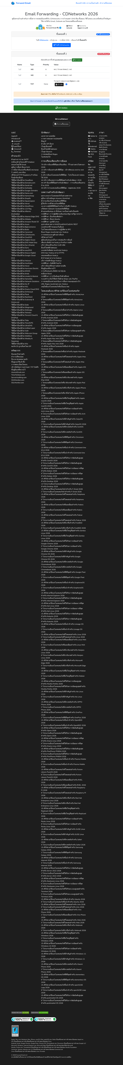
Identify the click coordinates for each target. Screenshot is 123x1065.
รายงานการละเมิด (92, 191)
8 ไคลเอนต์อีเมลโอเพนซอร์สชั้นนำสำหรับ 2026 (62, 311)
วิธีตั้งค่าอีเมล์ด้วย (22, 180)
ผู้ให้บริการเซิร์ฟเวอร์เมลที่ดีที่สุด (53, 203)
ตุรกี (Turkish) (103, 209)
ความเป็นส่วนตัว (92, 3)
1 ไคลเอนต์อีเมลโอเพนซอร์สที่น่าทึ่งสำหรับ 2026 (62, 394)
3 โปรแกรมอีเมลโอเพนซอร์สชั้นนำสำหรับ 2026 (62, 589)
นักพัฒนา (45, 132)
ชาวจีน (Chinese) (105, 140)
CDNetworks (43, 40)
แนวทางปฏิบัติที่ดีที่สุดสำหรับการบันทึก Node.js (59, 206)
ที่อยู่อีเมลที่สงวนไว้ (18, 370)
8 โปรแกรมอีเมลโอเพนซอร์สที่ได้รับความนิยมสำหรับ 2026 (63, 415)
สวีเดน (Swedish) (105, 204)
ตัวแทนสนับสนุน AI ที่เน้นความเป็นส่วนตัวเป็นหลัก (60, 211)
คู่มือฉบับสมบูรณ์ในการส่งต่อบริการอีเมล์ (56, 240)
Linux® (15, 144)
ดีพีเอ (90, 188)
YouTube (92, 151)
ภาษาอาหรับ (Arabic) (103, 137)
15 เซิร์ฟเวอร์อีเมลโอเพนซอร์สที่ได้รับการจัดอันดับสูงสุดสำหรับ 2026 (62, 316)
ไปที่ (103, 34)
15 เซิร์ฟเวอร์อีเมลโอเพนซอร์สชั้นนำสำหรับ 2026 (62, 306)
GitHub (92, 141)
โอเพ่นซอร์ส (45, 157)
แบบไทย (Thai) (104, 206)
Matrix (92, 149)
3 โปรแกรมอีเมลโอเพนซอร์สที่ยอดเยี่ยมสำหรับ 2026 (63, 916)
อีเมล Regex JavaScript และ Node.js (54, 232)
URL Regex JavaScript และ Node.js (54, 284)
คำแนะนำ (16, 155)
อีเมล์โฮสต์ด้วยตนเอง (49, 149)
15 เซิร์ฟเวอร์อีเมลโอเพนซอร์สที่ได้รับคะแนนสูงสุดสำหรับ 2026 (62, 890)
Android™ (16, 141)
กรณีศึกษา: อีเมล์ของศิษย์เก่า (52, 216)
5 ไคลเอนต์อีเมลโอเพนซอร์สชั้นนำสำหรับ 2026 (63, 352)
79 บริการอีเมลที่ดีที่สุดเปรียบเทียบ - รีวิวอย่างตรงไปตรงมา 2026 (63, 165)
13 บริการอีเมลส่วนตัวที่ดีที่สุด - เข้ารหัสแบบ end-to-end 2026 (62, 171)
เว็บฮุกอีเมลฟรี (46, 146)
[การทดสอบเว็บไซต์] (22, 1019)
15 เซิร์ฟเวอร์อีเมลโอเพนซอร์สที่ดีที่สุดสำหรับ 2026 (62, 295)
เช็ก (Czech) (103, 143)
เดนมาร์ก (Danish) (105, 145)
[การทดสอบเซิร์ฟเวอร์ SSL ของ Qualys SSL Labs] (20, 1012)
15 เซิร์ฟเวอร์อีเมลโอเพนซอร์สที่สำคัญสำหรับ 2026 (62, 420)
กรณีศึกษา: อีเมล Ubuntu (50, 219)
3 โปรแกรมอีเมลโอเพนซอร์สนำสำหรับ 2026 (61, 492)
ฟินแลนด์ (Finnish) (105, 154)
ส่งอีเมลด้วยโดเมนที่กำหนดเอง (22, 162)
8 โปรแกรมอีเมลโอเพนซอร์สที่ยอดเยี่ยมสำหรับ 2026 (61, 511)
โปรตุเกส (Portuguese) (103, 194)
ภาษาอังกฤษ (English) (103, 151)
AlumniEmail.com (18, 372)
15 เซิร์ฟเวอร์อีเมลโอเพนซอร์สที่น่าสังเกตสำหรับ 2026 (62, 378)
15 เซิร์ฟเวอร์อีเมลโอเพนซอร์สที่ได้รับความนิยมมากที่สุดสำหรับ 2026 (62, 469)
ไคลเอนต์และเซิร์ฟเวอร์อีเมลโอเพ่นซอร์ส (60, 290)
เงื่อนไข (91, 183)
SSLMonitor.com (17, 383)
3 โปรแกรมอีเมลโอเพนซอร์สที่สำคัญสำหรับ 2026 (63, 424)
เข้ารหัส (59, 85)
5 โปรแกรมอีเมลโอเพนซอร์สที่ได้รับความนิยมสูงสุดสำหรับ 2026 (63, 687)
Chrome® (16, 149)
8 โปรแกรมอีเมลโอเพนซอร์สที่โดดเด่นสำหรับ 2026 (62, 500)
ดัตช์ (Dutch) (103, 147)
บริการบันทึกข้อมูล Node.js (51, 260)
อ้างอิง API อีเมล (47, 144)
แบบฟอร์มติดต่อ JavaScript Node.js (54, 250)
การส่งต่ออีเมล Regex (49, 154)
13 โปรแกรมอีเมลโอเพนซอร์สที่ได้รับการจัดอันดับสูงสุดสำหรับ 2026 (62, 485)
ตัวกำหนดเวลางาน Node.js (51, 258)
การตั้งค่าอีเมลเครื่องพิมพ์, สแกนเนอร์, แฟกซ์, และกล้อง (25, 171)
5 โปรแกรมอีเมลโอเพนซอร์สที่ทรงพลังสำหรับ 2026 (63, 845)
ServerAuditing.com (19, 377)
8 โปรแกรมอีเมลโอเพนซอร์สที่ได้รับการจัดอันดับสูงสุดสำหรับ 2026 (61, 464)
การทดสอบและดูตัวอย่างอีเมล (52, 235)
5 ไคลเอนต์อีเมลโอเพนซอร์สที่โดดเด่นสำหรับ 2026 (62, 363)
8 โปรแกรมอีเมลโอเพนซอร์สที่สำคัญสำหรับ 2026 (61, 698)
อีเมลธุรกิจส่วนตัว (18, 354)
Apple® (14, 136)
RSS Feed (91, 155)
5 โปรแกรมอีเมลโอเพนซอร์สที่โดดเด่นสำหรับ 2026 (62, 922)
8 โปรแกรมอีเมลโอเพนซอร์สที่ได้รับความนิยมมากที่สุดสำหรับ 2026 (62, 474)
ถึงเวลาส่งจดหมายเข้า (19, 359)
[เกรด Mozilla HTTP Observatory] (39, 1012)
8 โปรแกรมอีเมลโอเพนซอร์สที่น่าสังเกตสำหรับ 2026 (62, 656)
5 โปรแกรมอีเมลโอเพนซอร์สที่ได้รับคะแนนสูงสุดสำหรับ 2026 (62, 895)
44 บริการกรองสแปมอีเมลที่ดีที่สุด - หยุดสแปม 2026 (61, 188)
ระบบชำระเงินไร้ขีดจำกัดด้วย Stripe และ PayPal (59, 279)
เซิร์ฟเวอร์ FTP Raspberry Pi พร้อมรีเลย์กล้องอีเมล (24, 176)
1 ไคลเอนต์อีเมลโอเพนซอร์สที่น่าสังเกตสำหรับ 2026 (63, 384)
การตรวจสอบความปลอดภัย (51, 138)
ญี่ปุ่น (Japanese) (104, 181)
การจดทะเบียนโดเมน (19, 364)
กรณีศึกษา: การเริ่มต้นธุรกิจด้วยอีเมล (55, 276)
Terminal (16, 151)
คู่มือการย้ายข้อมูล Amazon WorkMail (55, 198)
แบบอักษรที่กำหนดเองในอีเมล (52, 227)
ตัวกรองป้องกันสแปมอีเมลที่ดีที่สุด (53, 201)
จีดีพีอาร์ (91, 185)
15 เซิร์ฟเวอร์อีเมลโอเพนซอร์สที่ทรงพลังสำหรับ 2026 (62, 428)
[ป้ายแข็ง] (15, 1031)
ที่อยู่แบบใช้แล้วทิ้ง (18, 362)
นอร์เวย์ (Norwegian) (103, 187)
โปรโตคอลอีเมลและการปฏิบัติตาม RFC (56, 229)
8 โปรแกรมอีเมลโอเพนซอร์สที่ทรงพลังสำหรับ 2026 (61, 433)
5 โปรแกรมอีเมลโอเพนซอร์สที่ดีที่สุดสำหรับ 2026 (62, 443)
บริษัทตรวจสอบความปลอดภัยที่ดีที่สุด (55, 209)
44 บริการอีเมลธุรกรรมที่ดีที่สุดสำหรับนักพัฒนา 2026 (61, 180)
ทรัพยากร (15, 350)
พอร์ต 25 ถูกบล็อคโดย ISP (21, 346)
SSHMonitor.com (17, 380)
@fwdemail (92, 145)
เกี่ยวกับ (91, 170)
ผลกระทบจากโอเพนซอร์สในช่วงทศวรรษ (56, 196)
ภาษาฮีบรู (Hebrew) (102, 166)
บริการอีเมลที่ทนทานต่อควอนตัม (53, 266)
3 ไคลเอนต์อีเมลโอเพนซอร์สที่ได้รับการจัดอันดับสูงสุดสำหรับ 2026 (61, 321)
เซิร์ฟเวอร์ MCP (47, 237)
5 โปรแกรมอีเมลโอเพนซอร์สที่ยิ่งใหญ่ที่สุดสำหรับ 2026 (62, 404)
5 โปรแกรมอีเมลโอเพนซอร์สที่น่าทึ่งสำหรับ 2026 (63, 666)
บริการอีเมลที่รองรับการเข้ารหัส (53, 245)
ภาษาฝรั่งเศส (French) (103, 157)
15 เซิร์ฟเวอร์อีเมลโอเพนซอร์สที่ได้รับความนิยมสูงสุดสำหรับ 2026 (61, 326)
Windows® (15, 138)
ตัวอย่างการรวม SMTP (20, 159)
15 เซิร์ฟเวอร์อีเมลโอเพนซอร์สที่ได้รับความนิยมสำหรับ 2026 (61, 409)
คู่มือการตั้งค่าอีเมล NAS (20, 167)
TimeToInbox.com (18, 375)
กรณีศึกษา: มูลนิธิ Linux (50, 222)
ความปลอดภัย (91, 173)
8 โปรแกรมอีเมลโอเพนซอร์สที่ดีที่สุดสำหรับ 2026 (63, 981)
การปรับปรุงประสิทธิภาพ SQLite (53, 271)
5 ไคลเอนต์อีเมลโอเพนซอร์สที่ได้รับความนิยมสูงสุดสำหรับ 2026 (63, 332)
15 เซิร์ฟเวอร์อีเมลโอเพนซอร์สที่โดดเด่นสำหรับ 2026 (63, 358)
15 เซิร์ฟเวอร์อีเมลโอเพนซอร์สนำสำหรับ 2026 (62, 489)
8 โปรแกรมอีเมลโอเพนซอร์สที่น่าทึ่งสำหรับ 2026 (63, 528)
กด (89, 196)
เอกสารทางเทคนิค (48, 136)
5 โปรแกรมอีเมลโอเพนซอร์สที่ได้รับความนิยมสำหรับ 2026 (61, 547)
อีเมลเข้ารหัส (81, 3)
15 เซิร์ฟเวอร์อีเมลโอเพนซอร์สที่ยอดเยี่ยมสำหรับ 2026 (63, 368)
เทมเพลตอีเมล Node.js (49, 255)
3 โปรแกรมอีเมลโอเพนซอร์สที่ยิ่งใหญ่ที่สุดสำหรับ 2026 (59, 939)
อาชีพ (90, 198)
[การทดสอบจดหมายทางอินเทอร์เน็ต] (45, 1019)
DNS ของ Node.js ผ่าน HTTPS (52, 253)
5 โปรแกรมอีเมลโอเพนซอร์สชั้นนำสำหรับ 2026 (63, 454)
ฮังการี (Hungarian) (103, 171)
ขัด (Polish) (103, 190)
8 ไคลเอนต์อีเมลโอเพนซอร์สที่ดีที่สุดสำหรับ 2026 (62, 300)
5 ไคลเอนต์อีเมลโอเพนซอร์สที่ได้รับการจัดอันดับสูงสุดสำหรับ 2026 (61, 342)
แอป (13, 132)
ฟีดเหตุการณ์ (91, 165)
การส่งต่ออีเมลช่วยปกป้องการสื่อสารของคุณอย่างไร (60, 281)
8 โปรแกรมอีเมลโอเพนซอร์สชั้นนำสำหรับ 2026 (63, 725)
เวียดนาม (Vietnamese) (103, 214)
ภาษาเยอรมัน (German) (103, 162)
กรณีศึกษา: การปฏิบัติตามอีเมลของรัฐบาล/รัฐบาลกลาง (61, 214)
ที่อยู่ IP (43, 141)
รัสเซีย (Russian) (104, 197)
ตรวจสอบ (77, 60)
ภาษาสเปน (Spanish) (102, 200)
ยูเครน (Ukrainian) (105, 211)
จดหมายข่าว (92, 137)
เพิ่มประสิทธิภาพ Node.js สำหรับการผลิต (56, 242)
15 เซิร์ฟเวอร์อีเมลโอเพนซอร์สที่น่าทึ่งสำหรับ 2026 (63, 389)
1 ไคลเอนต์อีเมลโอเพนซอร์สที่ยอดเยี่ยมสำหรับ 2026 (62, 373)
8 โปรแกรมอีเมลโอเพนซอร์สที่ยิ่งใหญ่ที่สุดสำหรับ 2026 (62, 537)
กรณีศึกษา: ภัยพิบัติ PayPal (51, 263)
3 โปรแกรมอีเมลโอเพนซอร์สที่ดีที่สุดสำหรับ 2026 (62, 578)
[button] (66, 84)
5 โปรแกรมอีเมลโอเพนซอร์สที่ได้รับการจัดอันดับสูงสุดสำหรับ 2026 (61, 599)
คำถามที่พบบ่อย (106, 3)
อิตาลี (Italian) (103, 179)
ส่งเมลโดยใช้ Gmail (18, 164)
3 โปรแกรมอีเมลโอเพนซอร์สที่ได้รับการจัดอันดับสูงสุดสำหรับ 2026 (61, 874)
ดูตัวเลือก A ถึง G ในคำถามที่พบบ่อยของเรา (78, 101)
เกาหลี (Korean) (104, 184)
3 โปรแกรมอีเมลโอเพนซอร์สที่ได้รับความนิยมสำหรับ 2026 (61, 949)
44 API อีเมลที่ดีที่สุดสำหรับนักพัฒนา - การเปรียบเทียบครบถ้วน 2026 (63, 184)
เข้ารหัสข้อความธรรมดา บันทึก (25, 367)
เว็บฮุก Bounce (46, 151)
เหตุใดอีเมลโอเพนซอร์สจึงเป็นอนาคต (55, 286)
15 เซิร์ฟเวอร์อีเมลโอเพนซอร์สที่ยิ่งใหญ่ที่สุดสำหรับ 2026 (63, 399)
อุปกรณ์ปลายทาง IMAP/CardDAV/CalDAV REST (59, 224)
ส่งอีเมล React (46, 273)
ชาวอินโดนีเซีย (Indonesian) (104, 175)
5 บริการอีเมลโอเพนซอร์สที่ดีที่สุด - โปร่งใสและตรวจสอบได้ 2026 (62, 176)
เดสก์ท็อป (16, 146)
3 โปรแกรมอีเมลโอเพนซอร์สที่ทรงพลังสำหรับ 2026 (61, 568)
